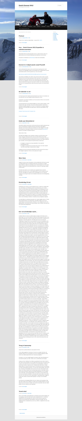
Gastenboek (43, 26)
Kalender (59, 26)
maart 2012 (55, 38)
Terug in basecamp (25, 345)
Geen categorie (24, 42)
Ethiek (55, 26)
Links (52, 26)
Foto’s (34, 26)
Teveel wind (22, 391)
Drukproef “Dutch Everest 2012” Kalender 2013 (27, 111)
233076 (40, 40)
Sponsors (38, 26)
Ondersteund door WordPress (41, 417)
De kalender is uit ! (25, 91)
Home (20, 26)
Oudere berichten (22, 413)
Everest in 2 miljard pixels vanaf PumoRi (32, 65)
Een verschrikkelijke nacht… (28, 211)
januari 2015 (55, 33)
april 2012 (55, 37)
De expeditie (24, 26)
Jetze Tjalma (29, 184)
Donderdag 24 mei (25, 182)
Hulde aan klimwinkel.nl (26, 121)
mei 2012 (54, 36)
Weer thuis (22, 158)
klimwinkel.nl (45, 129)
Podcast (21, 36)
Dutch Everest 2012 (26, 5)
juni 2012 (54, 35)
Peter (29, 51)
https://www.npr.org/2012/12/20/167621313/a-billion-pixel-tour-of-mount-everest (32, 74)
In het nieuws (30, 26)
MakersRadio (32, 57)
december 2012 (55, 34)
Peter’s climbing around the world (24, 28)
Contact (48, 26)
